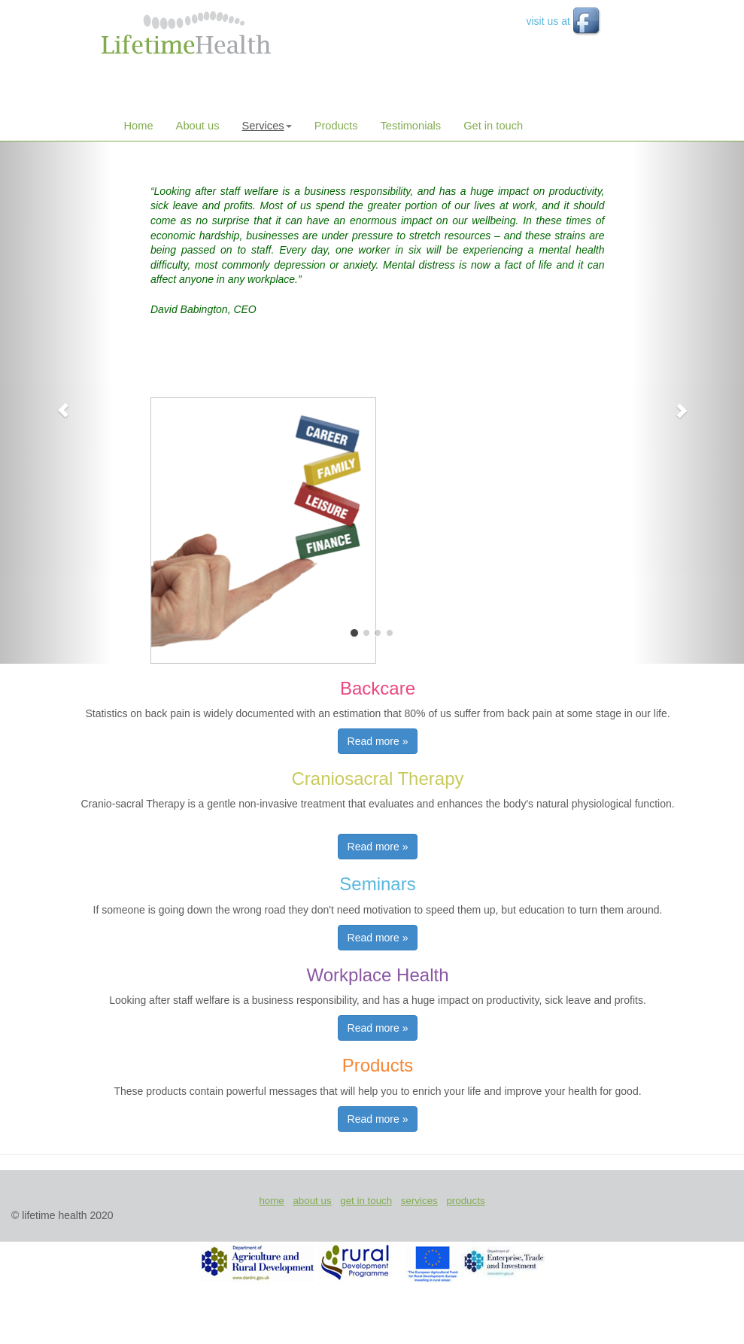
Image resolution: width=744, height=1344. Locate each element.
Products (336, 126)
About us (198, 126)
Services (266, 126)
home (271, 1200)
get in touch (366, 1200)
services (419, 1200)
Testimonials (411, 126)
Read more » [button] (378, 741)
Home (138, 126)
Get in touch (493, 126)
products (465, 1200)
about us (312, 1200)
